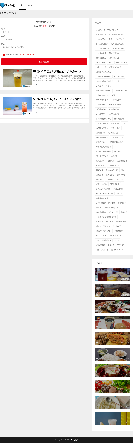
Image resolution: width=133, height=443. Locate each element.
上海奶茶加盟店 (115, 236)
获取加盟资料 (44, 62)
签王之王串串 (101, 236)
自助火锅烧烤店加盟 (103, 231)
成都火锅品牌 (101, 109)
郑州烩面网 (100, 133)
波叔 (119, 128)
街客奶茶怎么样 (102, 250)
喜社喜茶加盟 (101, 212)
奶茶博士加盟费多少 (103, 151)
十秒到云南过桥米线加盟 (105, 95)
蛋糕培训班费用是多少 (104, 72)
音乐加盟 (119, 194)
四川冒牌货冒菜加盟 (103, 119)
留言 (3, 44)
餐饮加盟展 (118, 151)
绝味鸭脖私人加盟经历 (114, 179)
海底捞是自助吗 (118, 48)
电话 (3, 36)
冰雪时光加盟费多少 (116, 39)
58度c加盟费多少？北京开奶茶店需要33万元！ (63, 99)
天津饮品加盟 (121, 222)
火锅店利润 (100, 62)
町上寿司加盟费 (113, 114)
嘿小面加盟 (113, 212)
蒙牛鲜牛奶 (121, 175)
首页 (22, 5)
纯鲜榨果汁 (115, 156)
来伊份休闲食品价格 (103, 240)
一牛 (117, 81)
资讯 (30, 5)
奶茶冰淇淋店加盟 (103, 189)
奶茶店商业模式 (102, 44)
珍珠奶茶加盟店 (121, 62)
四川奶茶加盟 (113, 133)
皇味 (122, 170)
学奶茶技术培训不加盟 (104, 222)
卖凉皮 (124, 123)
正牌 (112, 128)
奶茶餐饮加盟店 (115, 67)
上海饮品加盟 (101, 39)
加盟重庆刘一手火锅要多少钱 (107, 30)
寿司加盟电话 (114, 58)
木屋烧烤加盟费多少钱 (104, 81)
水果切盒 (99, 86)
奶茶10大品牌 (101, 184)
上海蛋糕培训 (101, 53)
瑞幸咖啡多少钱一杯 (103, 91)
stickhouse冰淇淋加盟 (104, 194)
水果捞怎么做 (101, 67)
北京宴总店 (100, 161)
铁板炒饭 (111, 245)
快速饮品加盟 (116, 100)
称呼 (3, 28)
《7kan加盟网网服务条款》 (28, 55)
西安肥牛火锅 (101, 34)
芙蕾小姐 (120, 245)
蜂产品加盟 (117, 226)
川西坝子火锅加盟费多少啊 (106, 217)
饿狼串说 (99, 179)
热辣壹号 (99, 175)
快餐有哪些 (110, 175)
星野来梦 (111, 161)
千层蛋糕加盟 (115, 184)
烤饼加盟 (124, 212)
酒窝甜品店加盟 (115, 105)
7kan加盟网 (74, 440)
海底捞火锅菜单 (102, 123)
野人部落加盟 (114, 53)
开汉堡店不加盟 (102, 156)
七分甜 (110, 62)
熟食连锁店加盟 (102, 100)
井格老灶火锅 (101, 58)
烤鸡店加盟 (115, 123)
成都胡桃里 (122, 203)
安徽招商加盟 (122, 161)
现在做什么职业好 (117, 250)
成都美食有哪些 (102, 128)
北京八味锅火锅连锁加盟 (105, 203)
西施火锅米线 (101, 142)
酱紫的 (98, 208)
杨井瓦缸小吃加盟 (117, 44)
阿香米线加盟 (114, 109)
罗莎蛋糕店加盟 (102, 198)
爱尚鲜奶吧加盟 (112, 170)
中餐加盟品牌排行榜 (103, 147)
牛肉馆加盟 (118, 231)
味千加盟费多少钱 (111, 208)
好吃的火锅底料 (102, 137)
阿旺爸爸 (99, 170)
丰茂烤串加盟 (101, 105)
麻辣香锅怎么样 (113, 165)
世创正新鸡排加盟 (116, 142)
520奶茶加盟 (119, 77)
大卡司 (116, 240)
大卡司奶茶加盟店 (103, 48)
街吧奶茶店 (100, 165)
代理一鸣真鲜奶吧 (116, 34)
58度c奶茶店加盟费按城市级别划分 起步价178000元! (67, 71)
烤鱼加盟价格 (119, 119)
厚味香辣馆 (100, 245)
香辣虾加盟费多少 (103, 226)
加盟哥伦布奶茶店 (121, 91)
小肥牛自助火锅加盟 (103, 77)
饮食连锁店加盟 (117, 137)
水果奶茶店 (100, 114)
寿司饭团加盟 (118, 189)
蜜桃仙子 (109, 86)
